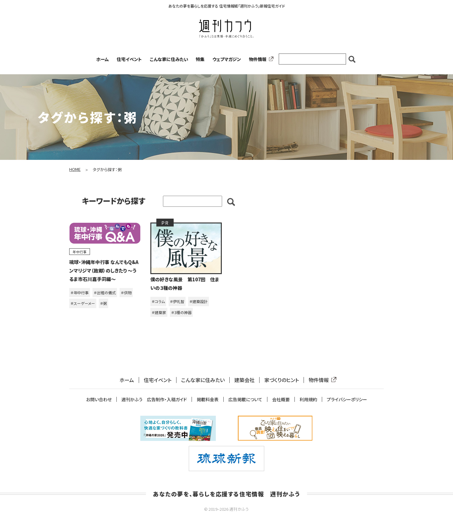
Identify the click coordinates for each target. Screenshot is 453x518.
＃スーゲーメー (82, 303)
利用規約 (308, 399)
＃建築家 (159, 312)
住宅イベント (129, 59)
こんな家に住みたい (169, 59)
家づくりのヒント (281, 380)
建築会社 (244, 380)
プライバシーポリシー (347, 399)
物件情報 (260, 59)
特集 (200, 59)
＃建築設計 (198, 301)
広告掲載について (245, 399)
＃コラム (158, 301)
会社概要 (281, 399)
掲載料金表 (208, 399)
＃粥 (103, 303)
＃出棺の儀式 (105, 292)
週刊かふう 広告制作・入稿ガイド (154, 399)
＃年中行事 (79, 292)
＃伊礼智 (177, 301)
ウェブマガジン (226, 59)
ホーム (102, 59)
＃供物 (126, 292)
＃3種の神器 (181, 312)
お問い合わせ (99, 399)
